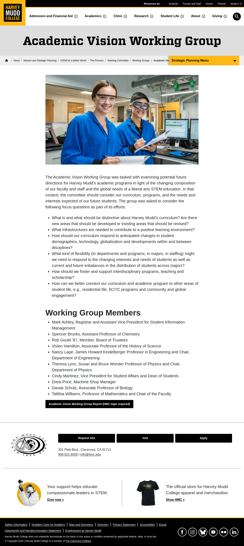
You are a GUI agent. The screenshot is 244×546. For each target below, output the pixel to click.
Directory (103, 524)
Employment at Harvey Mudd (83, 530)
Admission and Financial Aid (51, 16)
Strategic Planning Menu (190, 60)
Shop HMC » (175, 499)
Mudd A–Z (236, 3)
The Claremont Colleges (78, 541)
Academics (93, 16)
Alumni (209, 3)
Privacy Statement (124, 524)
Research (141, 16)
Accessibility (147, 524)
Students (173, 3)
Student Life (170, 16)
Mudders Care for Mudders (48, 524)
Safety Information (16, 524)
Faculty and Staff (192, 3)
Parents (222, 3)
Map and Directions (81, 524)
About (195, 16)
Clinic (118, 16)
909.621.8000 (68, 454)
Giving (217, 16)
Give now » (55, 499)
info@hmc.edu (90, 454)
